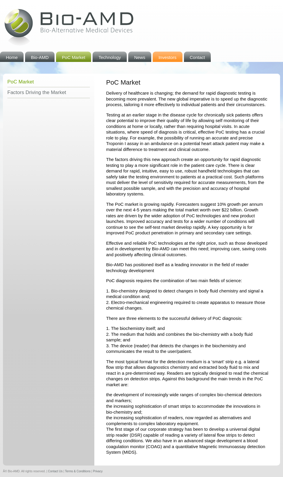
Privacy (98, 471)
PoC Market (20, 82)
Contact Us (55, 471)
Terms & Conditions (78, 471)
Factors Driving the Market (36, 92)
